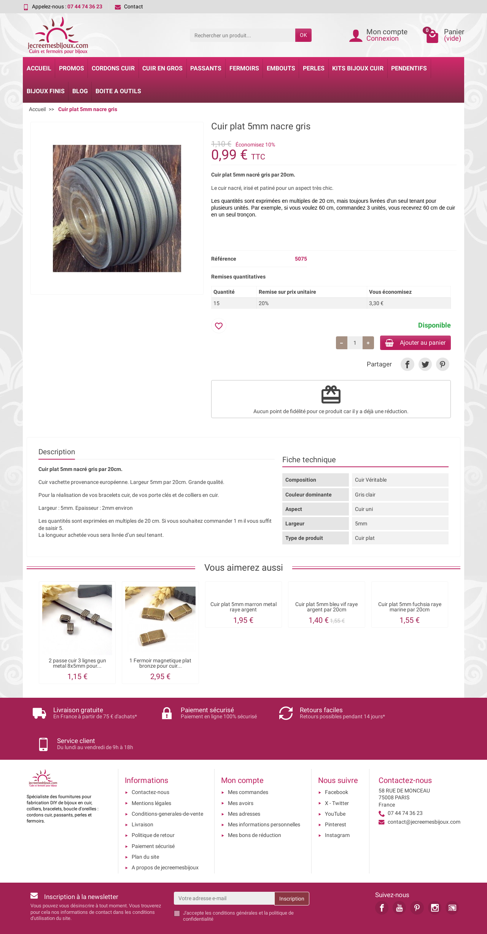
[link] (407, 365)
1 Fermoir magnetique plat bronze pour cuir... (160, 664)
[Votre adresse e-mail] (224, 873)
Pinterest (335, 800)
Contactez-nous (150, 768)
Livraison (142, 800)
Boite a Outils (118, 91)
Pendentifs (409, 68)
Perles (314, 68)
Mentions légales (151, 779)
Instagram (337, 811)
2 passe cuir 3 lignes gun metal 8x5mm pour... (77, 664)
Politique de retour (153, 811)
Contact (129, 6)
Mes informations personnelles (264, 800)
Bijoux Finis (46, 91)
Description (56, 453)
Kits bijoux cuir (358, 68)
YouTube (335, 789)
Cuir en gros (162, 68)
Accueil (39, 68)
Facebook (336, 768)
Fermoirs (244, 68)
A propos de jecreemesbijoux (165, 843)
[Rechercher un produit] (242, 35)
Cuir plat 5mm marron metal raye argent (243, 608)
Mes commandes (248, 768)
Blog (80, 91)
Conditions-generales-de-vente (167, 789)
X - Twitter (337, 779)
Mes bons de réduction (254, 811)
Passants (205, 68)
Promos (71, 68)
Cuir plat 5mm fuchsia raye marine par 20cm (409, 608)
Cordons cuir (113, 68)
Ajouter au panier (410, 343)
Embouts (281, 68)
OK (303, 35)
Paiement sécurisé (153, 822)
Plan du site (145, 832)
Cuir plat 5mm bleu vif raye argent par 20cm (326, 608)
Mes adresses (244, 789)
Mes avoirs (240, 779)
